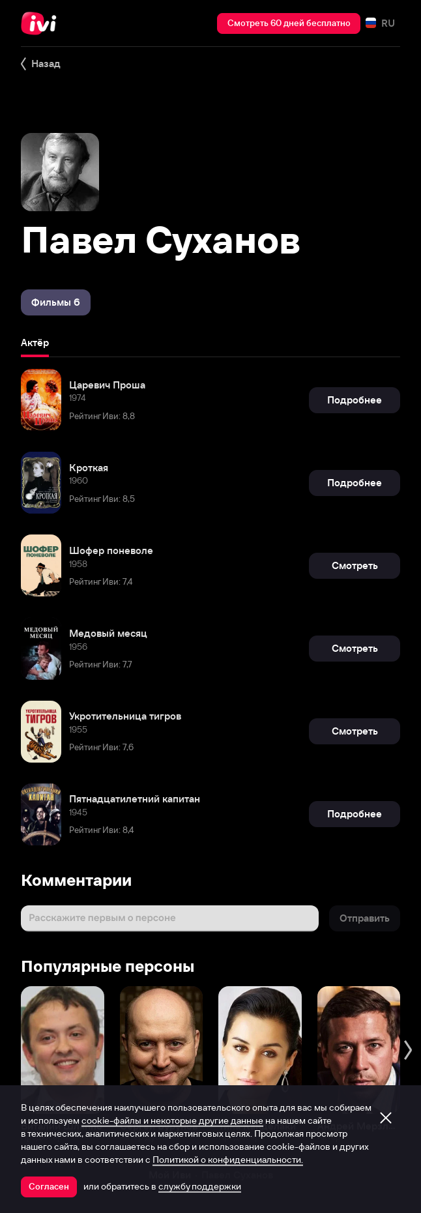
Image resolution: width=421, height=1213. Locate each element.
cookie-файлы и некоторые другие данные (172, 1120)
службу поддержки (199, 1186)
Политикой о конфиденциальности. (227, 1159)
